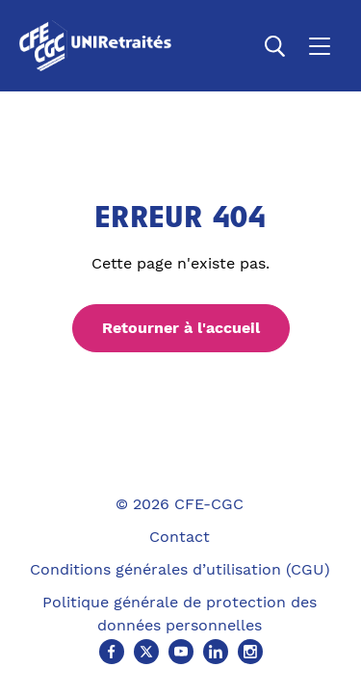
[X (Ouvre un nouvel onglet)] (146, 651)
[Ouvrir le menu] (319, 46)
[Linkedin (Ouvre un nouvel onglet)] (215, 651)
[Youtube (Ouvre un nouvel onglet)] (180, 651)
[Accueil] (99, 45)
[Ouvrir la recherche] (275, 46)
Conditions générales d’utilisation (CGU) (180, 569)
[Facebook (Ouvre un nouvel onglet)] (111, 651)
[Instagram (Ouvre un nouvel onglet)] (250, 651)
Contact (179, 536)
